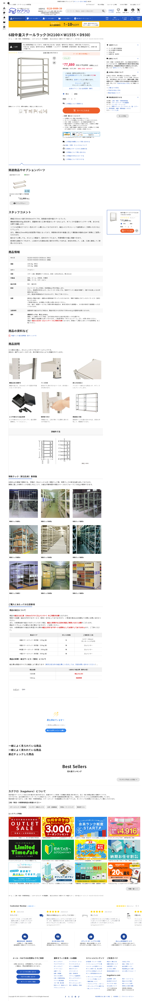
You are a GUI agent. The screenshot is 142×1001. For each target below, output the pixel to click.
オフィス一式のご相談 (80, 1)
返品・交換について (128, 965)
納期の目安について (112, 965)
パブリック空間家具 (75, 976)
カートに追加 (127, 231)
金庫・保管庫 (58, 974)
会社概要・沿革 (111, 979)
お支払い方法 (126, 962)
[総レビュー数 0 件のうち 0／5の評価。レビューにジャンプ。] (16, 52)
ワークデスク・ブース (76, 962)
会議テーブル (58, 972)
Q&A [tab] (24, 690)
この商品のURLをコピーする (75, 156)
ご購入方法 (107, 18)
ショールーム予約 (112, 4)
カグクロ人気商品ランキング (94, 972)
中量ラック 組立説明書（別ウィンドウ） (25, 336)
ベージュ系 (115, 110)
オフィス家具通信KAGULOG (94, 974)
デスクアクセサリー (59, 965)
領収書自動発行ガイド (113, 972)
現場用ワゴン (81, 808)
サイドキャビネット (75, 965)
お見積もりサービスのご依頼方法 (77, 149)
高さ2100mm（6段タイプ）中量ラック (62, 39)
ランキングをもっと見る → (128, 780)
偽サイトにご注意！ (128, 984)
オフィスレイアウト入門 (95, 977)
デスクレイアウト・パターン (96, 984)
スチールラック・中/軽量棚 (40, 39)
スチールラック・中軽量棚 (18, 808)
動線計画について (93, 982)
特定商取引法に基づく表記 (103, 997)
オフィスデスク (58, 962)
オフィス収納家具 (75, 967)
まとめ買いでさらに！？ (129, 972)
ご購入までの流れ (114, 88)
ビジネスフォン (74, 981)
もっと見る (123, 116)
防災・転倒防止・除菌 (76, 986)
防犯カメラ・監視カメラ (61, 986)
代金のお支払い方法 (124, 83)
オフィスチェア (58, 967)
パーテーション (58, 969)
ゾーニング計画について (95, 980)
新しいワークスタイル (94, 989)
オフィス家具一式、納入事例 (94, 969)
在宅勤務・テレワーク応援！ (94, 962)
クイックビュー (20, 203)
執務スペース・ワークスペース (121, 106)
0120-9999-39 (54, 8)
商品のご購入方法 (112, 962)
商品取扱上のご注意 (128, 969)
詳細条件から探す (112, 11)
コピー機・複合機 (59, 984)
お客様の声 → (32, 907)
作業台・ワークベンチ (67, 808)
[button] (136, 907)
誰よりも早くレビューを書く (56, 731)
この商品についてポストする (75, 160)
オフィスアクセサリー (76, 979)
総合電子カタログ (112, 982)
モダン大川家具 (58, 976)
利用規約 (116, 997)
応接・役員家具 (74, 974)
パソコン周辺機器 (59, 981)
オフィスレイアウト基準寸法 (96, 987)
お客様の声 (139, 18)
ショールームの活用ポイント (94, 967)
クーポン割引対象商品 (81, 54)
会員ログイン (73, 89)
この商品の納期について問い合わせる (78, 142)
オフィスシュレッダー (76, 984)
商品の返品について (115, 93)
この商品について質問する (74, 104)
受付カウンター (74, 969)
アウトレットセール (59, 988)
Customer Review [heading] (18, 907)
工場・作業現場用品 (59, 979)
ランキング (132, 18)
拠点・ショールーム (116, 18)
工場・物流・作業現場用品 (22, 39)
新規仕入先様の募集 (128, 986)
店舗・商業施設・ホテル (123, 108)
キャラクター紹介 (112, 984)
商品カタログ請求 (128, 982)
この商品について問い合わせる (76, 152)
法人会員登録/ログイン (73, 75)
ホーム (11, 39)
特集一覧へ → (133, 890)
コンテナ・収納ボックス (37, 808)
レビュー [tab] (17, 690)
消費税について (94, 65)
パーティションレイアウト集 (94, 965)
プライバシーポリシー (128, 997)
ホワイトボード (74, 972)
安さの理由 (101, 4)
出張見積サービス (112, 967)
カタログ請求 (124, 4)
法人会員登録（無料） (87, 89)
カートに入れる (82, 110)
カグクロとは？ (90, 4)
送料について (118, 68)
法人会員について (136, 4)
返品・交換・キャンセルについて (77, 145)
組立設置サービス (128, 967)
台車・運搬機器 (52, 808)
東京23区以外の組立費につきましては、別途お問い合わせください (71, 665)
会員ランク (78, 80)
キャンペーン (80, 83)
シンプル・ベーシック (119, 104)
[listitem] (30, 919)
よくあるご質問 (125, 18)
